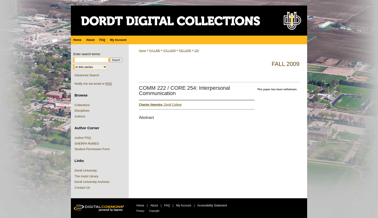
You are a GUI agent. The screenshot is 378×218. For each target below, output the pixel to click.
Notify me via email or (93, 84)
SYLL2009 (169, 50)
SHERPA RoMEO (86, 143)
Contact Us (82, 187)
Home (142, 50)
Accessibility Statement (212, 205)
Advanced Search (86, 75)
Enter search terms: (87, 54)
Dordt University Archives (91, 182)
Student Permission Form (92, 149)
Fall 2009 (285, 64)
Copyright (154, 211)
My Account (183, 205)
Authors (79, 116)
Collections (82, 105)
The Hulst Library (86, 176)
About (154, 205)
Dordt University (85, 170)
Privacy (140, 211)
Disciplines (81, 110)
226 (196, 50)
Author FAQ (82, 138)
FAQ (167, 205)
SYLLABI (154, 50)
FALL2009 (185, 50)
